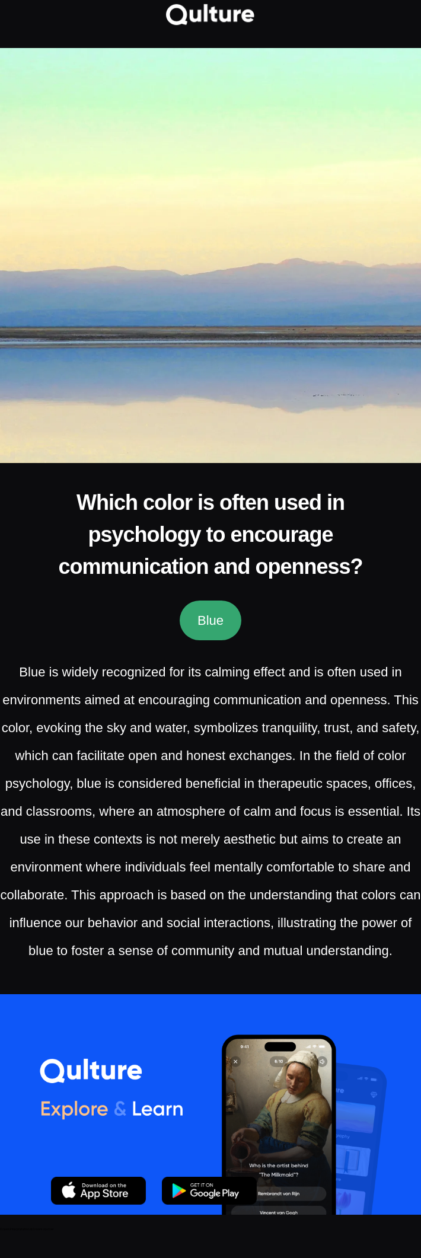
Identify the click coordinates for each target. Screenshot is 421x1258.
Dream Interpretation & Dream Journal (26, 1229)
